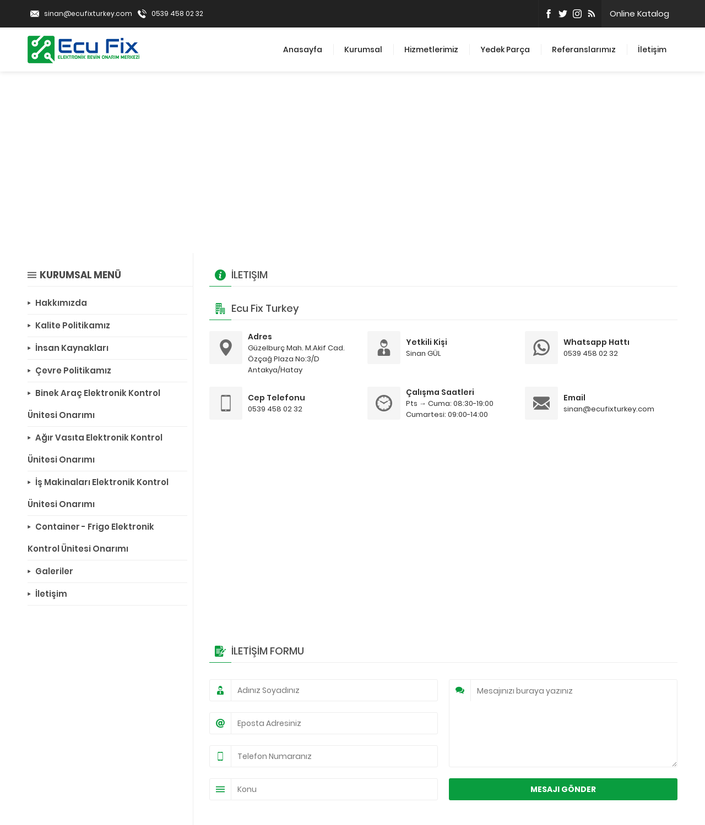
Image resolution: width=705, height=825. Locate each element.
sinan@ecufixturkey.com (88, 13)
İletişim (652, 49)
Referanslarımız (584, 49)
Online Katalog (639, 13)
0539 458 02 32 (177, 13)
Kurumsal (363, 49)
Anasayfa (302, 49)
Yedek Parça (505, 49)
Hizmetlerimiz (431, 49)
